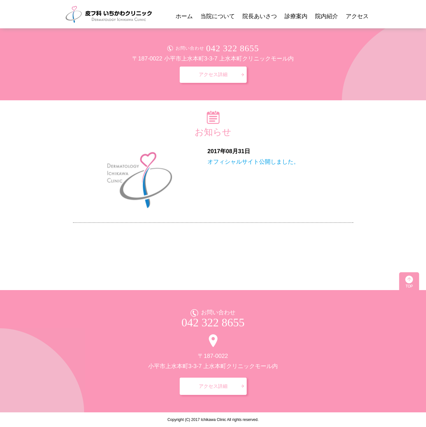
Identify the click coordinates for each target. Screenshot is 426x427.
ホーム (184, 16)
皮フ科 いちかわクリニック (108, 14)
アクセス (357, 16)
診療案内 (296, 16)
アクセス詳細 (213, 74)
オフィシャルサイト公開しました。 (253, 162)
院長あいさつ (259, 16)
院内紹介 (326, 16)
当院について (217, 16)
